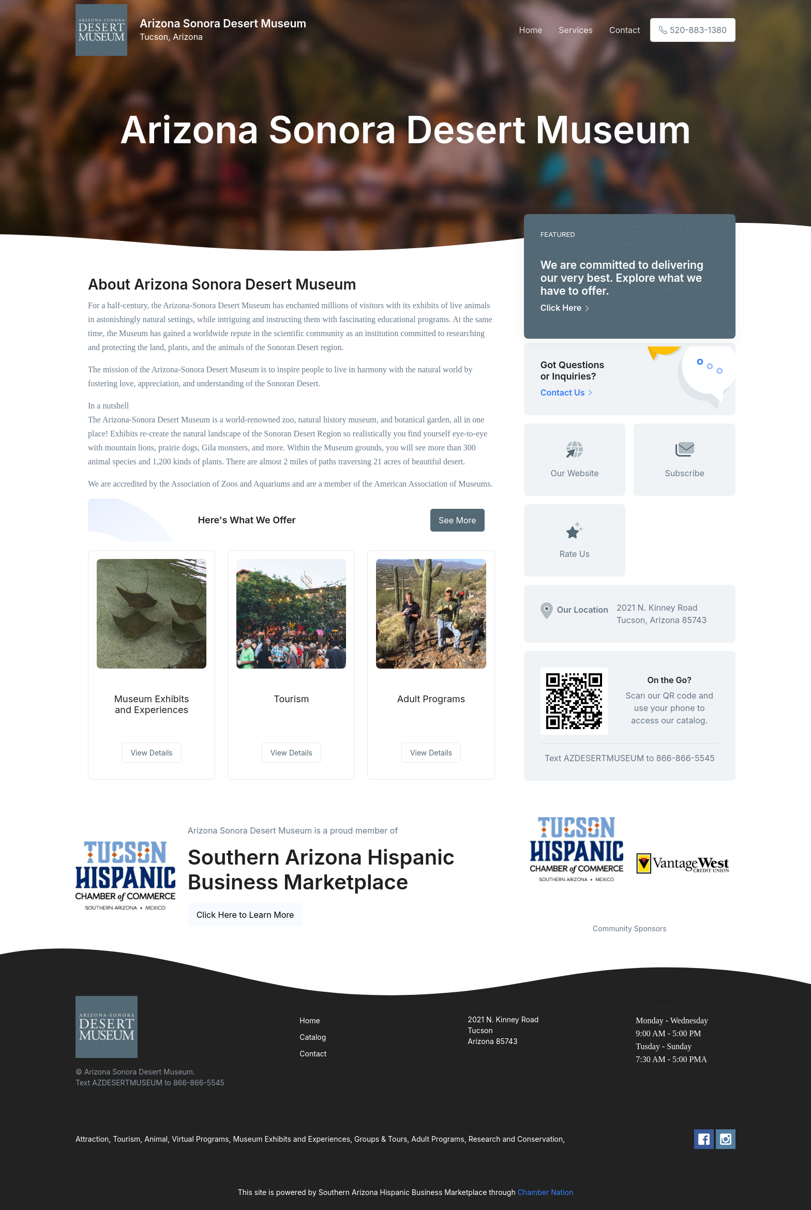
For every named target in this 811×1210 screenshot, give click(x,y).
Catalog (312, 1037)
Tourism (291, 698)
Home (530, 30)
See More (457, 520)
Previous (516, 863)
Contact (624, 30)
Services (576, 30)
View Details (151, 752)
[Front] (103, 30)
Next (743, 863)
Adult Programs (431, 698)
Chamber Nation (546, 1192)
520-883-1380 (693, 30)
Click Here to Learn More (245, 915)
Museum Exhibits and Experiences (151, 704)
